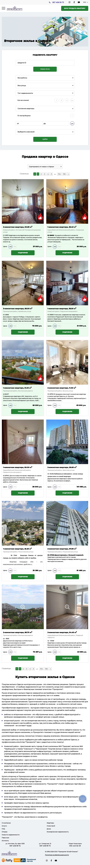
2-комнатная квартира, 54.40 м (62, 632)
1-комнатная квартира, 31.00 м (17, 388)
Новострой (51, 826)
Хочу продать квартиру (74, 8)
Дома (49, 829)
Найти (45, 139)
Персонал (5, 838)
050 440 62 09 (75, 846)
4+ (72, 100)
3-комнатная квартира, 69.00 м (17, 308)
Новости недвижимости (10, 835)
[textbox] (45, 132)
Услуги (4, 826)
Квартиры (50, 823)
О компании (6, 823)
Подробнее (23, 253)
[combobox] (45, 78)
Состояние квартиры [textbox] (26, 108)
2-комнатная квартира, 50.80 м (17, 227)
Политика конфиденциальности (57, 855)
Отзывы (4, 832)
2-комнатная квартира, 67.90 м (61, 548)
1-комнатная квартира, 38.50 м (61, 308)
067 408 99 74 (15, 846)
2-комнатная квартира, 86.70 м (17, 632)
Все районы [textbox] (22, 78)
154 (59, 174)
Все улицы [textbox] (22, 85)
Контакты (5, 841)
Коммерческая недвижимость (58, 832)
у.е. (72, 123)
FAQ (3, 829)
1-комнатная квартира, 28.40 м (61, 227)
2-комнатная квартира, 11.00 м (61, 388)
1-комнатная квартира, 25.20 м (17, 548)
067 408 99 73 (58, 2)
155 (64, 174)
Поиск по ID (45, 69)
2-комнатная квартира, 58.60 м (62, 467)
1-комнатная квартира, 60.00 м (17, 467)
